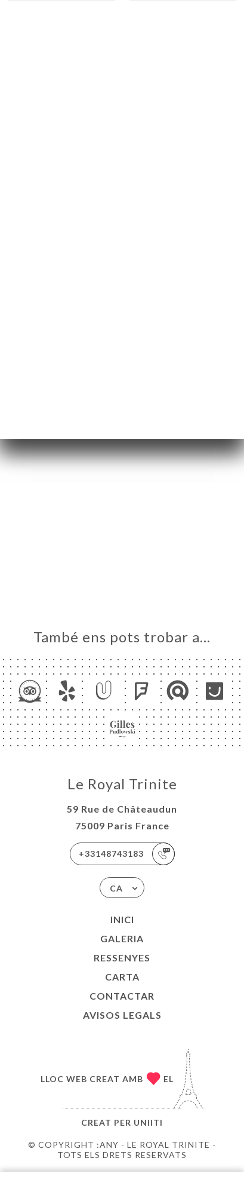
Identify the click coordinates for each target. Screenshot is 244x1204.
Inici (122, 919)
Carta (122, 976)
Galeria (122, 938)
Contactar (122, 995)
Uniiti (148, 1122)
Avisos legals (122, 1015)
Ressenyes (122, 957)
